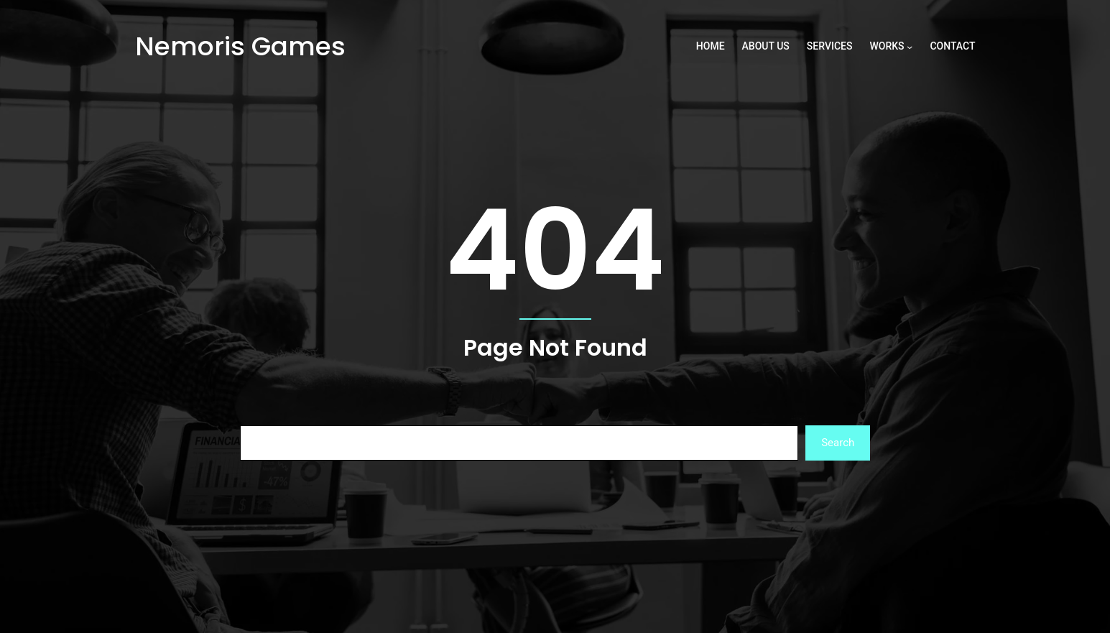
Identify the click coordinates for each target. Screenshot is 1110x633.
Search (837, 442)
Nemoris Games (240, 46)
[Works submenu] (909, 47)
